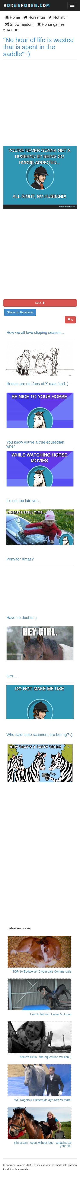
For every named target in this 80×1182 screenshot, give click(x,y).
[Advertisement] (39, 857)
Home (12, 17)
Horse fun (34, 17)
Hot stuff (58, 17)
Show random (19, 24)
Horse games (51, 24)
